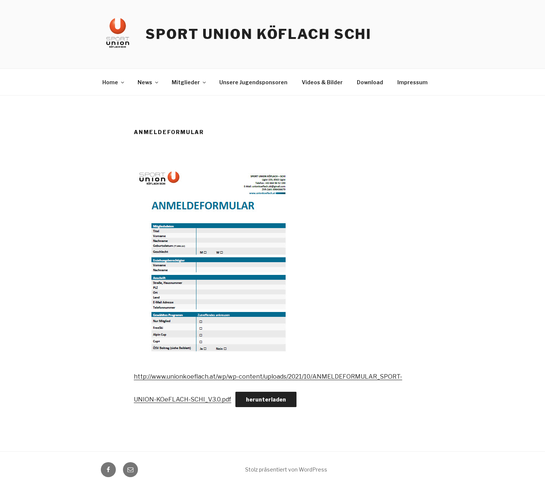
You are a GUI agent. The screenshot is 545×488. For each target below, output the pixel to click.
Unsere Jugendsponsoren (253, 82)
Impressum (412, 82)
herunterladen (266, 399)
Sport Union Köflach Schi (258, 34)
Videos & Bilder (322, 82)
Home (113, 82)
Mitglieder (189, 82)
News (148, 82)
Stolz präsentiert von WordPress (286, 469)
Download (370, 82)
